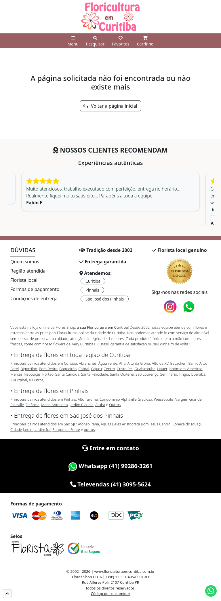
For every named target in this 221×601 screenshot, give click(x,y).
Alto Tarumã (88, 399)
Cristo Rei (125, 368)
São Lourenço (147, 374)
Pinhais (92, 290)
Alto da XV (160, 363)
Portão (48, 374)
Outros (37, 380)
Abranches (87, 363)
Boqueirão (68, 368)
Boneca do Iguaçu (187, 424)
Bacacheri (178, 363)
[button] (7, 593)
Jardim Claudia (82, 404)
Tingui (184, 374)
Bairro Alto (197, 363)
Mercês (16, 374)
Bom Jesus (149, 424)
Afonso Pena (88, 424)
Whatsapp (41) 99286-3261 (110, 466)
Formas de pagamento (34, 289)
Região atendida (27, 271)
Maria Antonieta (54, 404)
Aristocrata (131, 424)
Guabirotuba (144, 368)
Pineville (17, 404)
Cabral (84, 368)
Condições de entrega (34, 298)
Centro (109, 368)
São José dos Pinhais (104, 299)
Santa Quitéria (122, 374)
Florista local (23, 280)
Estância (32, 404)
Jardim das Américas (185, 368)
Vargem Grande (188, 399)
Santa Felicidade (94, 374)
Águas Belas (111, 424)
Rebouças (32, 374)
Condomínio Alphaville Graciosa (126, 399)
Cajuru (96, 368)
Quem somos (24, 261)
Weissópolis (164, 399)
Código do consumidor (110, 593)
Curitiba (92, 281)
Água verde (107, 363)
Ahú (122, 363)
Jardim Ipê (43, 429)
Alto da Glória (138, 363)
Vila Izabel (18, 380)
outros (89, 429)
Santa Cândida (67, 374)
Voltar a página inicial (110, 106)
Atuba (100, 404)
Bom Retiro (48, 368)
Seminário (168, 374)
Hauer (162, 368)
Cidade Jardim (21, 429)
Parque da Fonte (66, 429)
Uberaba (198, 374)
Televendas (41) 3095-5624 (110, 484)
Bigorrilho (29, 368)
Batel (14, 368)
